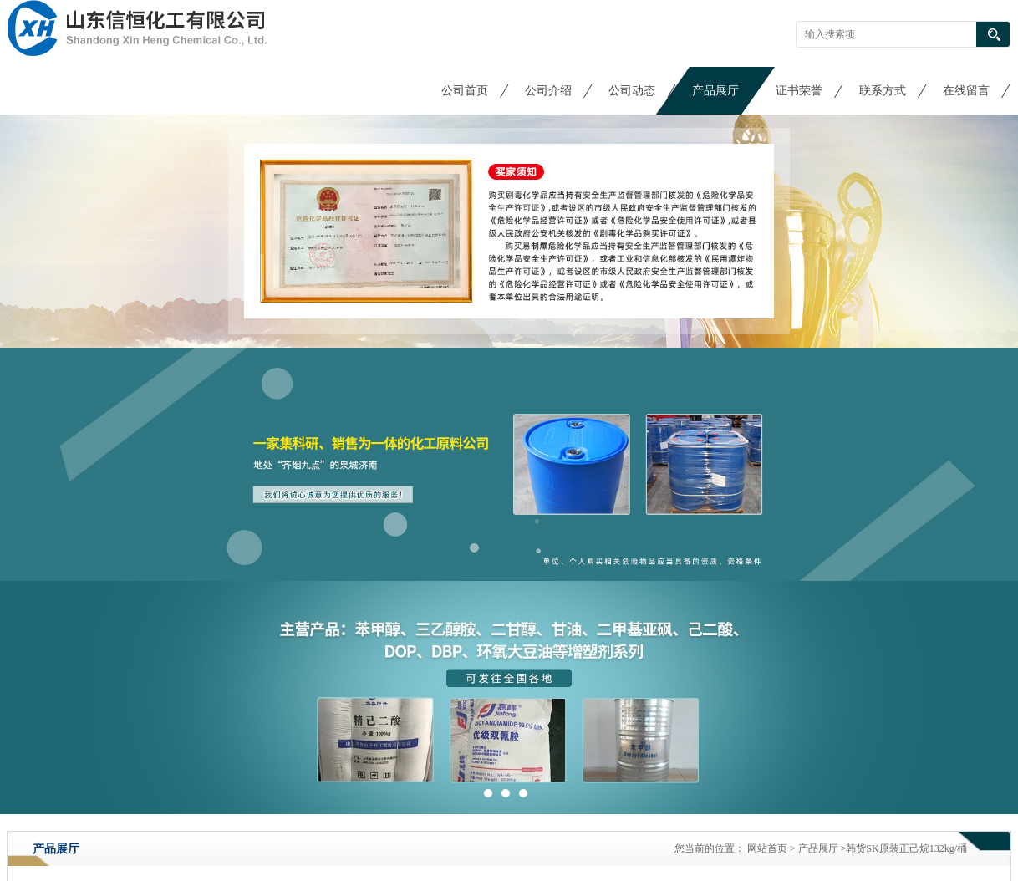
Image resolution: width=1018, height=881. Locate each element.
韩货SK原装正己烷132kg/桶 (906, 848)
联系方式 (882, 90)
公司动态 (631, 90)
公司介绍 (548, 90)
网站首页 (767, 848)
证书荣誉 (799, 90)
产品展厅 (715, 90)
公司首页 (464, 90)
